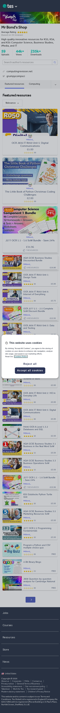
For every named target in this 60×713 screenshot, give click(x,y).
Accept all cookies (30, 370)
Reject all (30, 364)
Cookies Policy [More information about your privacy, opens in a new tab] (20, 357)
